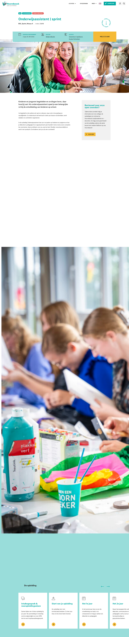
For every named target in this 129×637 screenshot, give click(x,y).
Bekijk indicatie (50, 37)
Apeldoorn (79, 37)
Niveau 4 (30, 23)
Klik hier (91, 134)
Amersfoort (72, 37)
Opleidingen (84, 3)
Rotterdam (76, 39)
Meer (93, 3)
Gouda (71, 39)
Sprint (24, 23)
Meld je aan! (105, 37)
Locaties (71, 3)
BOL (19, 23)
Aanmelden (110, 3)
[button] (102, 586)
